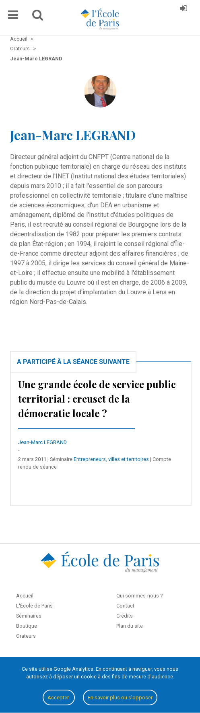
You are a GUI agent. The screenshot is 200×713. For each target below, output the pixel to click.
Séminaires (28, 616)
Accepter (58, 697)
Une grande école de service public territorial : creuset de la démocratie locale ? (97, 399)
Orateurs (26, 636)
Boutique (26, 626)
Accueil (24, 596)
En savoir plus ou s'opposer (120, 697)
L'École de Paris (34, 606)
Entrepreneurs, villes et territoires (111, 459)
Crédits (124, 616)
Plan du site (129, 626)
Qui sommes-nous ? (139, 596)
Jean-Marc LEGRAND (42, 442)
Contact (125, 606)
